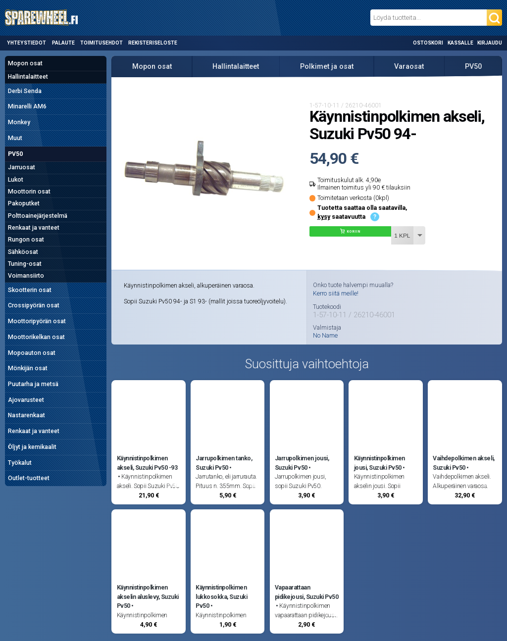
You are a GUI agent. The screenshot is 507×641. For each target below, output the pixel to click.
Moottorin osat (29, 191)
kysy (323, 216)
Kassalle (460, 43)
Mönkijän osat (28, 368)
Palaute (63, 43)
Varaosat (409, 66)
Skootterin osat (29, 290)
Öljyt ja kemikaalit (32, 447)
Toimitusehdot (101, 43)
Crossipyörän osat (33, 305)
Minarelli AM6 (27, 106)
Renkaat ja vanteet (33, 227)
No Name (325, 336)
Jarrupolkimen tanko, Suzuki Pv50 (224, 463)
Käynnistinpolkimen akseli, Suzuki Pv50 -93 (147, 463)
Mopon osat (25, 63)
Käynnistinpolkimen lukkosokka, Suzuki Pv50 (221, 596)
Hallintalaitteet (28, 76)
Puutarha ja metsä (33, 384)
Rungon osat (26, 239)
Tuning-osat (25, 263)
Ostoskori (428, 43)
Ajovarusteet (26, 399)
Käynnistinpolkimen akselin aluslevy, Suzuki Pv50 (148, 596)
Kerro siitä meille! (335, 293)
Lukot (15, 179)
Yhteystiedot (26, 43)
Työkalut (20, 462)
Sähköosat (23, 251)
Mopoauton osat (31, 352)
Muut (15, 138)
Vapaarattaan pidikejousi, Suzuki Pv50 (306, 592)
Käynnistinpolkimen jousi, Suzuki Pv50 (379, 463)
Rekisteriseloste (152, 43)
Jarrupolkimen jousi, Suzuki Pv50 (302, 463)
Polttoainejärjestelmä (37, 215)
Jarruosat (21, 167)
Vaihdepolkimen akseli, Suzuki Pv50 (463, 463)
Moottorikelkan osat (36, 337)
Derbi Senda (25, 91)
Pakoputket (24, 203)
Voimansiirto (26, 275)
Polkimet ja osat (327, 66)
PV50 (15, 153)
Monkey (19, 122)
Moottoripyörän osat (37, 321)
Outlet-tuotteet (29, 478)
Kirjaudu (489, 43)
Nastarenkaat (26, 415)
